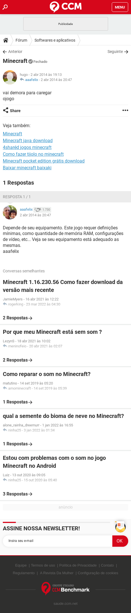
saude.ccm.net (65, 603)
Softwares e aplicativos (55, 40)
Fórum (21, 40)
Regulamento (24, 573)
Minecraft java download (28, 140)
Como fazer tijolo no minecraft (33, 154)
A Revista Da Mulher (57, 573)
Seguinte (115, 51)
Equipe (21, 565)
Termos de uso (43, 565)
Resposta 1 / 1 (17, 197)
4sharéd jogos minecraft (27, 147)
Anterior (15, 51)
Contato (107, 565)
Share (15, 110)
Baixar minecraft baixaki (27, 167)
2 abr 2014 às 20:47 (56, 80)
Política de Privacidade (77, 565)
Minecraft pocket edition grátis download (44, 161)
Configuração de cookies (98, 573)
